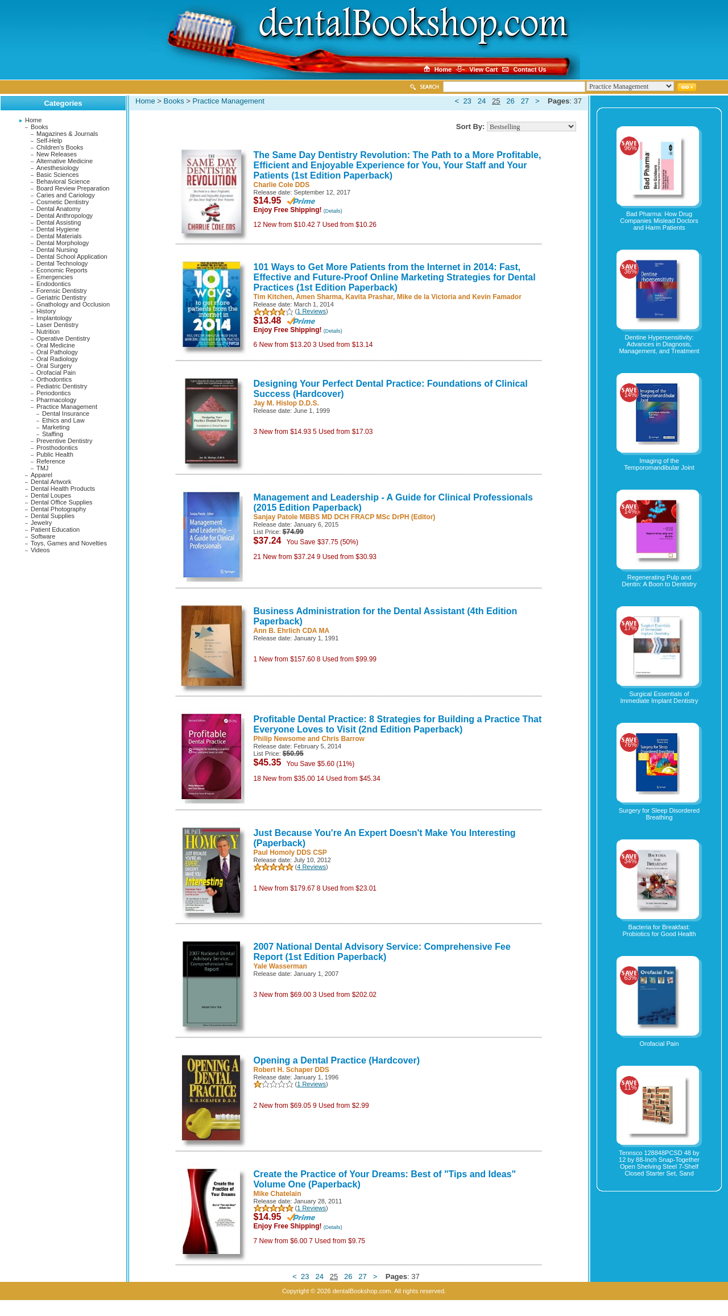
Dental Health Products (63, 488)
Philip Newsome (280, 739)
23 (467, 101)
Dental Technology (62, 263)
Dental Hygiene (57, 229)
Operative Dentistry (63, 338)
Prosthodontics (57, 447)
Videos (40, 550)
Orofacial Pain (56, 372)
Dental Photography (58, 509)
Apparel (41, 474)
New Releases (56, 154)
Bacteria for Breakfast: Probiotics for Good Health (659, 930)
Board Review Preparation (72, 188)
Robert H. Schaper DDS (291, 1070)
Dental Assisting (58, 222)
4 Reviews (311, 866)
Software (43, 536)
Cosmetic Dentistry (62, 201)
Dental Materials (58, 236)
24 (482, 101)
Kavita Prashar (369, 297)
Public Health (54, 454)
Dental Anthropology (64, 215)
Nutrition (48, 331)
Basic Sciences (57, 174)
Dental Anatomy (58, 208)
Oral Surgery (54, 365)
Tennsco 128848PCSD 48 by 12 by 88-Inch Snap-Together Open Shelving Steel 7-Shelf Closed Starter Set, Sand (659, 1163)
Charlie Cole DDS (282, 185)
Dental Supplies (53, 515)
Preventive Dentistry (64, 440)
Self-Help (49, 140)
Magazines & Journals (67, 133)
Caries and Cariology (65, 195)
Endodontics (53, 283)
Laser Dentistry (57, 324)
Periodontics (53, 393)
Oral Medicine (55, 345)
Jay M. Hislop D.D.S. (286, 403)
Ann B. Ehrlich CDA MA (292, 631)
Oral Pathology (57, 352)
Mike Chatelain (277, 1194)
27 (525, 101)
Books (39, 126)
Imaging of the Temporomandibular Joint (659, 464)
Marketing (55, 427)
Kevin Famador (497, 297)
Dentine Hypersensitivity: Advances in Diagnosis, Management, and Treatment (659, 344)
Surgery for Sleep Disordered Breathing (659, 814)
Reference (50, 461)
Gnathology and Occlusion (73, 304)
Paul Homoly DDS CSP (290, 852)
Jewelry (41, 522)
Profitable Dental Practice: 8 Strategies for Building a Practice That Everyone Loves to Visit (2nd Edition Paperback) (398, 724)
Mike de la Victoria (427, 297)
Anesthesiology (57, 167)
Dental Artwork (51, 481)
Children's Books (59, 147)
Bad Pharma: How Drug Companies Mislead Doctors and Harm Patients (659, 220)
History (46, 311)
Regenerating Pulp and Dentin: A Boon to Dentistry (659, 580)
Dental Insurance (65, 413)
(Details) (333, 211)
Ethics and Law (63, 420)
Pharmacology (56, 399)
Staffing (52, 434)
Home (33, 120)
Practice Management (66, 406)
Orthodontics (54, 379)
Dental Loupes (51, 495)
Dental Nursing (57, 249)
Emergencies (54, 277)
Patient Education (55, 529)
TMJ (42, 468)
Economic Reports (62, 270)
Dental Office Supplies (62, 502)
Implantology (54, 317)
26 (510, 101)
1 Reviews (311, 311)
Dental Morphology (62, 242)
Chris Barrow (343, 739)
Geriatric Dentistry (61, 297)
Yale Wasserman (280, 966)
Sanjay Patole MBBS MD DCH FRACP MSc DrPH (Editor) (345, 517)
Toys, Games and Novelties (69, 543)
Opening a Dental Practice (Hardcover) (337, 1060)
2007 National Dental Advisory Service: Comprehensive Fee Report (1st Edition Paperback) (382, 952)
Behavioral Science (63, 181)
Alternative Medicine (64, 161)
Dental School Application (71, 256)
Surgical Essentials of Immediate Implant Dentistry (659, 697)
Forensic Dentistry (61, 290)
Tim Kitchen (273, 297)
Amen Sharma (319, 297)
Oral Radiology (57, 358)
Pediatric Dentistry (61, 386)
